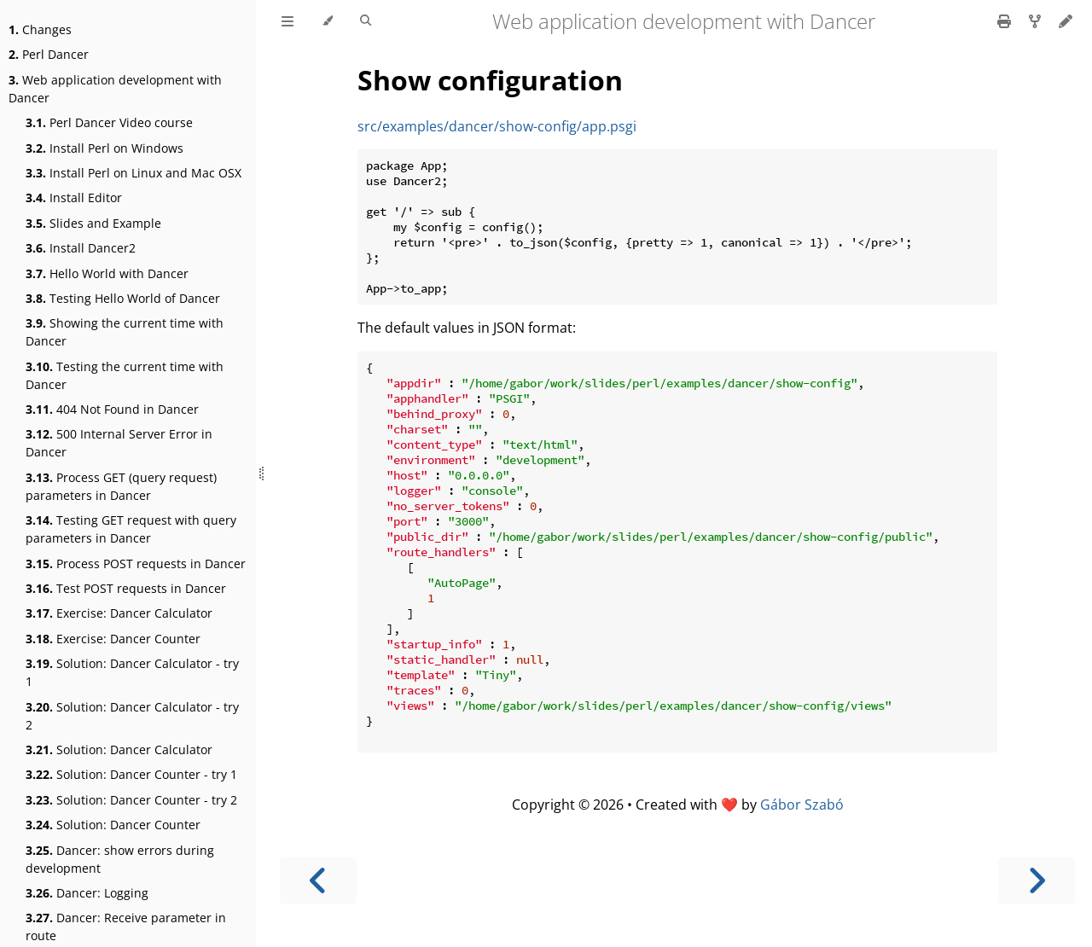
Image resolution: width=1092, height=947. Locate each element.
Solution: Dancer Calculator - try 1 (132, 672)
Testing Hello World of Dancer (123, 298)
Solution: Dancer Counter (113, 824)
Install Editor (74, 197)
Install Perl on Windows (104, 148)
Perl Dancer (49, 54)
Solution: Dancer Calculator (119, 749)
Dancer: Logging (87, 893)
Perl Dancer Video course (109, 122)
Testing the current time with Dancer (125, 375)
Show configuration (490, 79)
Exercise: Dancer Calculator (119, 613)
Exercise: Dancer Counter (113, 638)
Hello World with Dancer (107, 273)
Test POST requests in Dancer (126, 588)
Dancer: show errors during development (120, 859)
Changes (40, 29)
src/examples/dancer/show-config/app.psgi (496, 126)
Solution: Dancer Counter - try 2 (131, 800)
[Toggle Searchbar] (365, 21)
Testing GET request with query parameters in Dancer (131, 529)
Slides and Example (93, 223)
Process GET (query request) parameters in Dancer (121, 486)
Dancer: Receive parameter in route (126, 926)
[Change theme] (327, 21)
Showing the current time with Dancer (125, 332)
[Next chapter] (1036, 880)
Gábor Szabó (802, 804)
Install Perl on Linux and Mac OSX (133, 173)
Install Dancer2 (81, 248)
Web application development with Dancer (115, 89)
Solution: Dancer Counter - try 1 (131, 774)
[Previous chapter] (318, 880)
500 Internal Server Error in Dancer (119, 443)
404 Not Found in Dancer (112, 409)
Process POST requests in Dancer (136, 563)
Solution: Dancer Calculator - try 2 (132, 716)
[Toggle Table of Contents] (287, 21)
